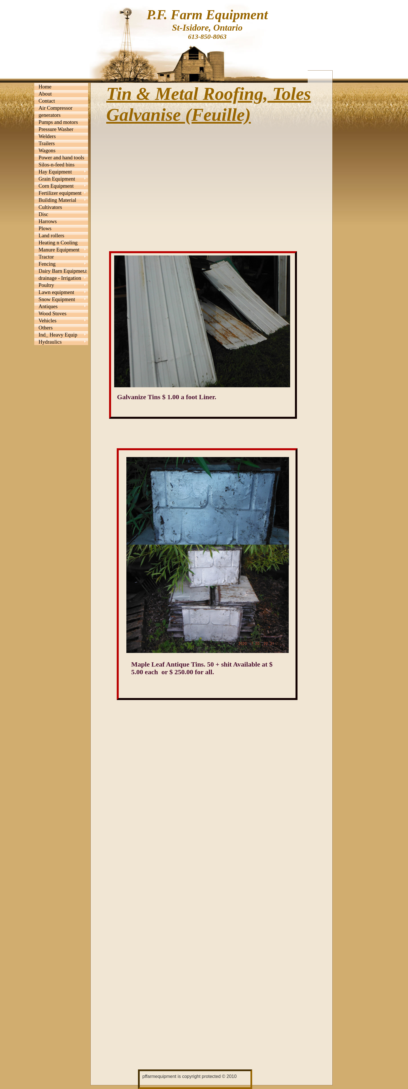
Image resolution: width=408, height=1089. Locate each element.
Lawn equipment (56, 292)
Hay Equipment (55, 172)
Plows (45, 228)
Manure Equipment (59, 250)
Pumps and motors (58, 122)
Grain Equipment (57, 179)
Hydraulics (50, 342)
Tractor (46, 257)
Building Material (57, 200)
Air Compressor (56, 108)
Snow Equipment (57, 299)
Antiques (48, 306)
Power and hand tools (61, 157)
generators (50, 115)
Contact (47, 101)
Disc (43, 214)
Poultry (46, 285)
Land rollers (51, 235)
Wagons (47, 150)
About (45, 94)
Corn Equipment (56, 186)
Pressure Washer (56, 129)
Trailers (47, 143)
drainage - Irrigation (60, 278)
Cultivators (50, 207)
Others (46, 328)
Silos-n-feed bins (57, 165)
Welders (47, 136)
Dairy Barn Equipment (63, 271)
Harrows (48, 221)
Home (45, 87)
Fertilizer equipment (60, 193)
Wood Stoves (53, 313)
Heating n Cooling (58, 243)
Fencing (47, 264)
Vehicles (47, 320)
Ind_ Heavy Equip (58, 335)
